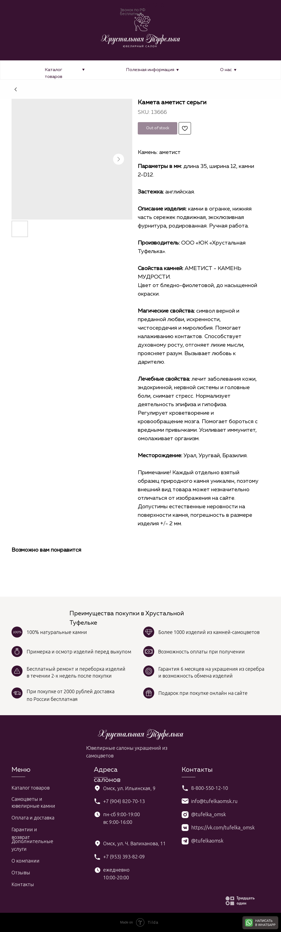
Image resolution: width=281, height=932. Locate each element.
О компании (26, 860)
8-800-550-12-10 (209, 788)
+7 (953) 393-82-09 (124, 856)
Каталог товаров (31, 787)
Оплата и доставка (33, 817)
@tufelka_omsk (208, 814)
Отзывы (21, 872)
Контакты (23, 884)
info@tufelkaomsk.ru (214, 801)
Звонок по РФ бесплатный (132, 12)
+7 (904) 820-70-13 (124, 801)
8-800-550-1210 (142, 5)
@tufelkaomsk (207, 840)
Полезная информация (150, 70)
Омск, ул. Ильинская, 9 (129, 788)
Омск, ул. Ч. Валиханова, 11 (134, 843)
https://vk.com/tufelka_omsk (223, 827)
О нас (226, 70)
